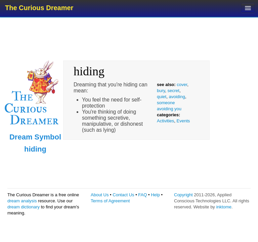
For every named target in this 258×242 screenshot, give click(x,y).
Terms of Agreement (110, 200)
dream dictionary (23, 206)
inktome (223, 206)
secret (173, 90)
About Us (100, 194)
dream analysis (22, 200)
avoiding (177, 96)
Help (155, 194)
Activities (165, 120)
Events (183, 120)
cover (182, 84)
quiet (161, 96)
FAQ (142, 194)
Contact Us (123, 194)
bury (161, 90)
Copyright (183, 194)
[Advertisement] (129, 39)
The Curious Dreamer (39, 7)
